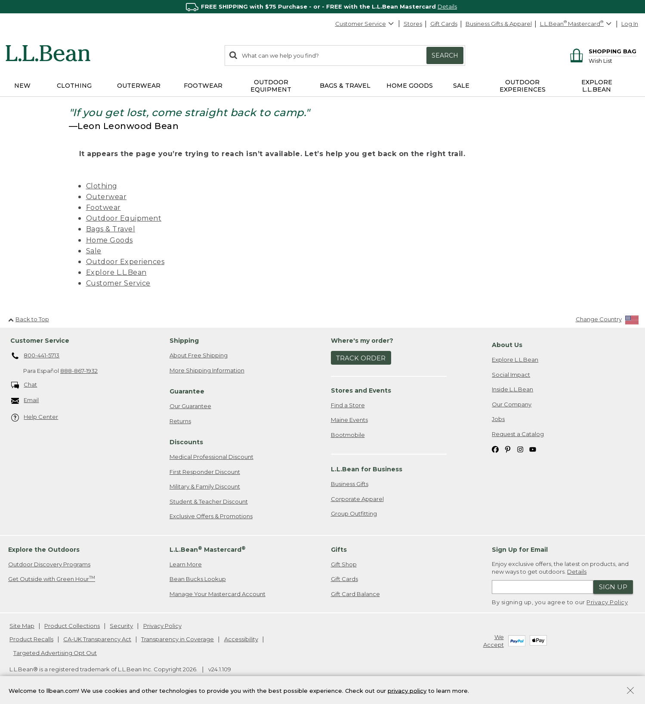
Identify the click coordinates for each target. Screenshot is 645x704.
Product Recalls (31, 639)
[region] (322, 6)
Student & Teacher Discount (209, 501)
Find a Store (348, 405)
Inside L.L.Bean (512, 389)
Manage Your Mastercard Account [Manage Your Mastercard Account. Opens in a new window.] (217, 593)
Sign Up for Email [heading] (520, 549)
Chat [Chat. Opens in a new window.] (24, 385)
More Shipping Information (207, 370)
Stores (413, 23)
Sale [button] (461, 85)
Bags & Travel (111, 229)
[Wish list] (612, 60)
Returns (180, 421)
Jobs (498, 418)
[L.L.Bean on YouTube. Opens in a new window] (532, 449)
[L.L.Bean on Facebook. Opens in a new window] (495, 449)
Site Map (21, 625)
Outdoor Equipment (124, 218)
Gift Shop (344, 564)
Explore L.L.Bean (116, 272)
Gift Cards (443, 23)
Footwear (103, 207)
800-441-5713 (35, 356)
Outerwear (106, 197)
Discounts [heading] (186, 442)
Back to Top (28, 319)
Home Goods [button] (409, 85)
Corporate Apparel (357, 498)
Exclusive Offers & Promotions (211, 516)
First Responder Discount (205, 471)
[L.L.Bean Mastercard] (576, 23)
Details (447, 6)
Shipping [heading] (184, 340)
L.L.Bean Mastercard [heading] (208, 549)
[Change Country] (607, 321)
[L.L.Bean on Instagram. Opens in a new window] (520, 449)
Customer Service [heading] (39, 340)
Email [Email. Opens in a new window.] (25, 401)
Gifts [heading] (339, 549)
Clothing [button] (74, 85)
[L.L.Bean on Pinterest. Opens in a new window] (507, 449)
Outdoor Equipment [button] (270, 85)
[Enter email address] (542, 587)
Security (121, 625)
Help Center (35, 417)
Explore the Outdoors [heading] (44, 549)
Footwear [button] (203, 85)
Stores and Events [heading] (361, 390)
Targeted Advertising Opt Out (55, 652)
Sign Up (613, 587)
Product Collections (72, 625)
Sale (94, 251)
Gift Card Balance (355, 593)
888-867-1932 (79, 370)
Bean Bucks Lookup (198, 578)
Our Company (511, 404)
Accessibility (241, 639)
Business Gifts (349, 483)
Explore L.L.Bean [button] (596, 85)
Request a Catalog (518, 433)
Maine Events (349, 419)
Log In (629, 23)
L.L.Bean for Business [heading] (366, 469)
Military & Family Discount (205, 486)
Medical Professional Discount (211, 456)
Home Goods (109, 240)
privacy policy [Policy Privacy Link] (407, 690)
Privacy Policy (607, 602)
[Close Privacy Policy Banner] (630, 691)
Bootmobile (348, 434)
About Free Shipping (199, 355)
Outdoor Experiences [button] (523, 85)
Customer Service (365, 23)
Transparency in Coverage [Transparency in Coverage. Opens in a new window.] (177, 639)
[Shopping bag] (601, 51)
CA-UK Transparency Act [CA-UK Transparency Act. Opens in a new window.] (97, 639)
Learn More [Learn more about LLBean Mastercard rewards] (186, 564)
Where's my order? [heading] (362, 340)
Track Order (361, 358)
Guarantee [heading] (187, 391)
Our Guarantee (190, 406)
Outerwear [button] (138, 85)
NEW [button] (22, 85)
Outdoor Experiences (125, 262)
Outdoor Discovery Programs (49, 564)
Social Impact (511, 374)
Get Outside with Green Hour (51, 578)
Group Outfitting (354, 513)
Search (445, 55)
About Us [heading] (507, 345)
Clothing (101, 186)
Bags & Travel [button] (345, 85)
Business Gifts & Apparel (499, 23)
